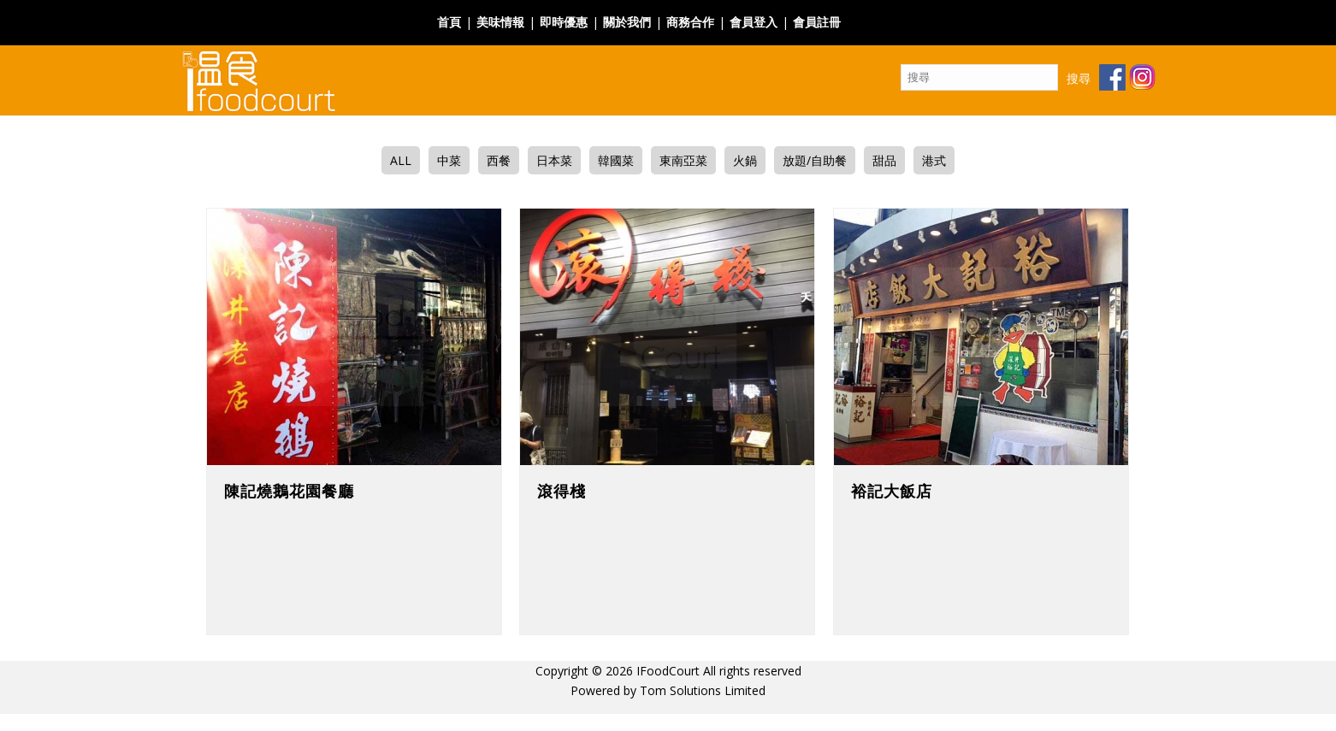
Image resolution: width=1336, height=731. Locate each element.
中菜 (449, 160)
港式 (934, 160)
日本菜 (554, 160)
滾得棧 (561, 490)
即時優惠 (564, 22)
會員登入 (753, 22)
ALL (400, 160)
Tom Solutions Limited (703, 690)
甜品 (884, 160)
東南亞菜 (683, 160)
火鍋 (745, 160)
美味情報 (500, 22)
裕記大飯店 (891, 490)
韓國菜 (616, 160)
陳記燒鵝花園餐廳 (289, 490)
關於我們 (627, 22)
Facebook (875, 11)
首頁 (449, 22)
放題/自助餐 (815, 160)
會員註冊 (817, 22)
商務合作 (690, 22)
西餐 (499, 160)
